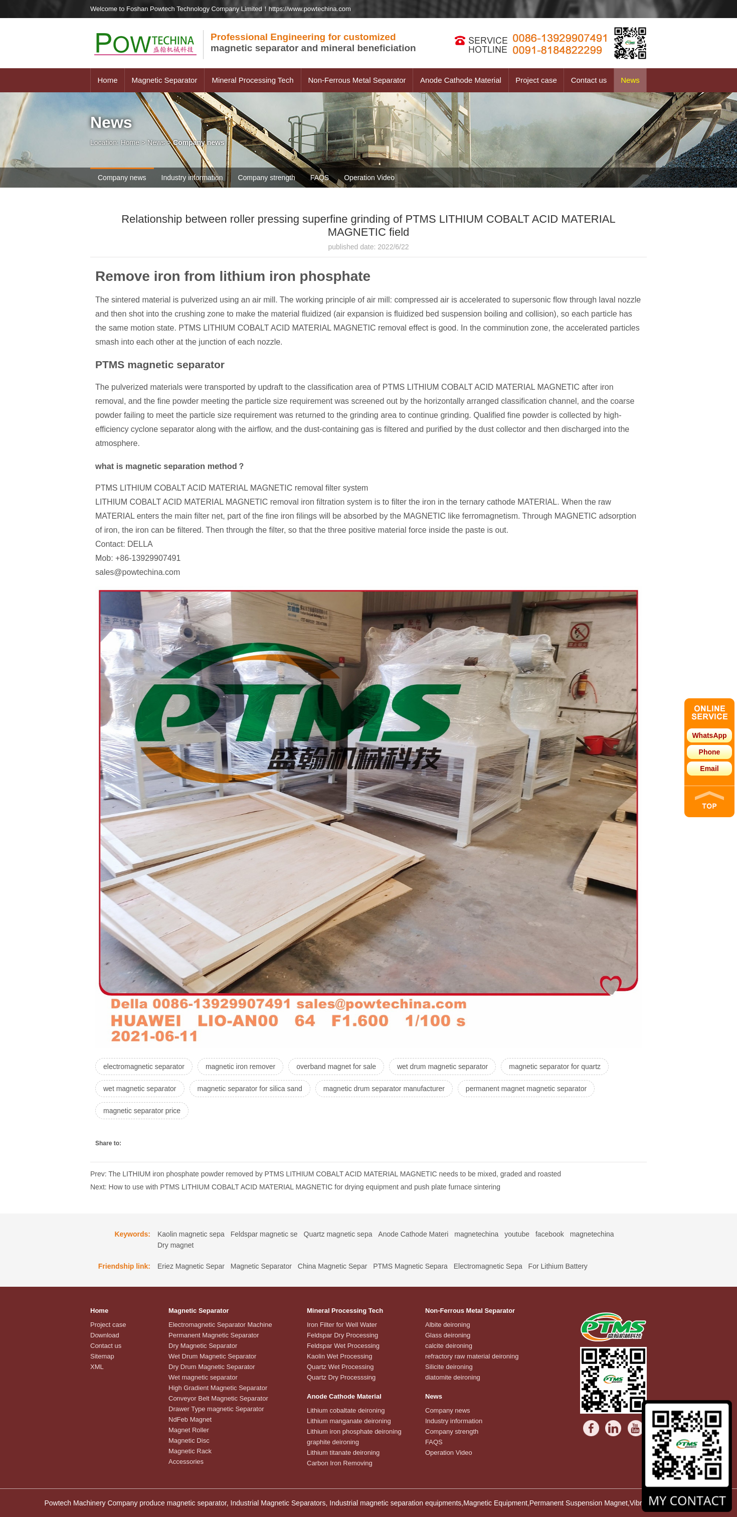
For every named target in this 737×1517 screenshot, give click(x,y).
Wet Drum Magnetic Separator (212, 1356)
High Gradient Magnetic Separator (217, 1388)
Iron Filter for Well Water (342, 1324)
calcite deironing (448, 1345)
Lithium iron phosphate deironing (354, 1431)
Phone (709, 752)
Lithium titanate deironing (343, 1452)
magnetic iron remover (240, 1067)
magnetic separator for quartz (555, 1067)
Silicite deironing (449, 1367)
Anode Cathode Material (460, 80)
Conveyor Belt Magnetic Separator (218, 1398)
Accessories (186, 1461)
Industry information (192, 178)
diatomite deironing (452, 1377)
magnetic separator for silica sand (250, 1089)
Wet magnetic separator (203, 1377)
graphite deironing (333, 1442)
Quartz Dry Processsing (341, 1377)
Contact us (589, 80)
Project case (536, 80)
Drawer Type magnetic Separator (216, 1409)
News (630, 80)
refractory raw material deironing (471, 1356)
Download (104, 1335)
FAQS (319, 178)
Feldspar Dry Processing (342, 1335)
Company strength (266, 178)
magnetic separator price (141, 1111)
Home (107, 80)
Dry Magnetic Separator (202, 1345)
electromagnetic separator (144, 1067)
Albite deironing (447, 1324)
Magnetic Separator (165, 80)
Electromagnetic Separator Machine (220, 1324)
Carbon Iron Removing (340, 1463)
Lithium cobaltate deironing (346, 1410)
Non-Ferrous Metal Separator (357, 80)
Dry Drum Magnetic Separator (211, 1367)
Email (709, 769)
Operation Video (369, 178)
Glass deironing (447, 1335)
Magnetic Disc (189, 1440)
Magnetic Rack (190, 1451)
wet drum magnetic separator (442, 1067)
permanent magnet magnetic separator (526, 1089)
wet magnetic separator (139, 1089)
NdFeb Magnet (190, 1419)
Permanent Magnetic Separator (213, 1335)
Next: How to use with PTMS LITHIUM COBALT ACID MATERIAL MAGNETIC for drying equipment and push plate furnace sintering (295, 1187)
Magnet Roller (188, 1430)
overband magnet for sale (336, 1067)
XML (97, 1367)
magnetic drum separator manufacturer (384, 1089)
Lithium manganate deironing (349, 1421)
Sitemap (102, 1356)
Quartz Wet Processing (340, 1367)
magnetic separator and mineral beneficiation (313, 42)
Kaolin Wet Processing (340, 1356)
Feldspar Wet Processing (343, 1345)
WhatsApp (709, 735)
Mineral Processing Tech (252, 80)
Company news (122, 178)
